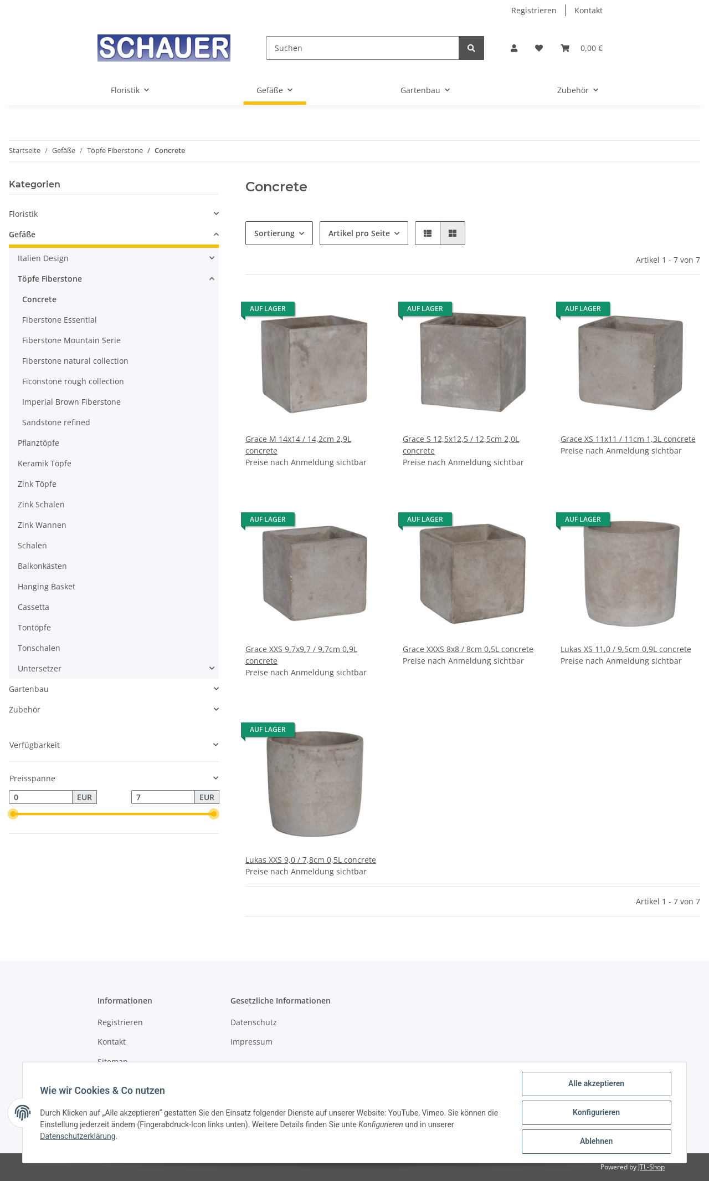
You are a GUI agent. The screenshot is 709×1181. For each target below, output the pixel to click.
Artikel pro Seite (359, 233)
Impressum (251, 1041)
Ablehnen (595, 1141)
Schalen (32, 545)
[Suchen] (362, 48)
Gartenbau (29, 689)
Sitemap (112, 1061)
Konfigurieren (595, 1112)
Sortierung (274, 233)
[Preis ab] (41, 797)
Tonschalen (39, 648)
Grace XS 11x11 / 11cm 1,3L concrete (628, 439)
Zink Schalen (41, 504)
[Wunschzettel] (539, 48)
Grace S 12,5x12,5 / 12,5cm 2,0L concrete (461, 445)
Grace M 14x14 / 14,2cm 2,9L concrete (298, 445)
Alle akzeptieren (596, 1084)
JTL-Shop (651, 1167)
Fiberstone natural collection (75, 360)
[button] (514, 48)
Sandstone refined (56, 422)
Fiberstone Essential (59, 319)
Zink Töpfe (37, 483)
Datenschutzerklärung (78, 1136)
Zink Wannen (42, 525)
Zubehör (24, 709)
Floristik (23, 213)
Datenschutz (253, 1022)
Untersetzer (39, 668)
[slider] (13, 814)
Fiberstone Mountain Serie (71, 340)
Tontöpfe (34, 627)
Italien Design (43, 258)
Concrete (39, 299)
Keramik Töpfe (44, 463)
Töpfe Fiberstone (50, 278)
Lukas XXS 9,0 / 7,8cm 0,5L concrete (310, 859)
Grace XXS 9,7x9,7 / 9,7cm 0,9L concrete (301, 655)
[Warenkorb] (582, 48)
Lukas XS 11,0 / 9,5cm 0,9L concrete (626, 649)
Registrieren (534, 10)
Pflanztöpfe (38, 442)
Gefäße (22, 234)
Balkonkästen (42, 566)
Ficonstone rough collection (73, 381)
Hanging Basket (46, 586)
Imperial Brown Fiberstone (71, 401)
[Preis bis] (163, 797)
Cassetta (33, 607)
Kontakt (588, 10)
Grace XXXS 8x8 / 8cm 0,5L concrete (468, 649)
